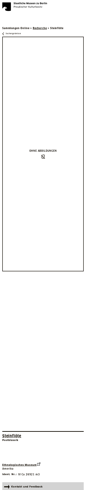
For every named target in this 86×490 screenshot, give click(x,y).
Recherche (40, 28)
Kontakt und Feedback (23, 487)
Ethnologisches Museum (21, 464)
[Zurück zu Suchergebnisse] (11, 34)
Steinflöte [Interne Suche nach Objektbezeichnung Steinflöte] (11, 436)
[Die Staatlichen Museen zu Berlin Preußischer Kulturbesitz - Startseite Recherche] (24, 6)
